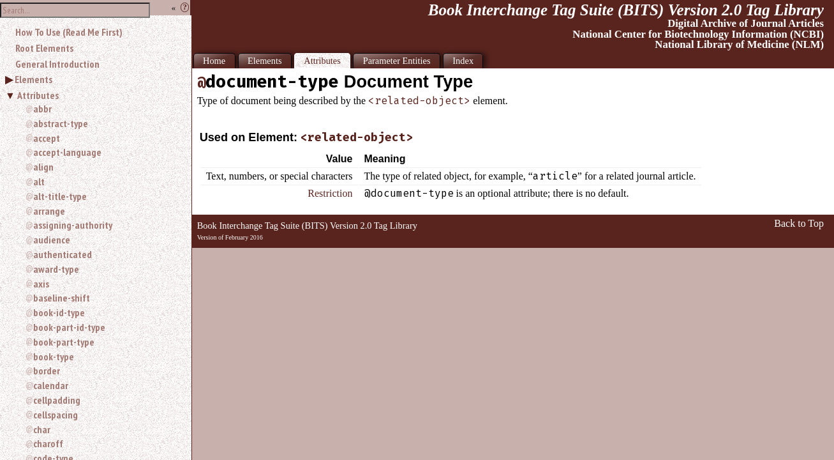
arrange (49, 210)
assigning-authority (72, 224)
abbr (42, 108)
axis (41, 283)
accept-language (67, 152)
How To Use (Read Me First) (69, 32)
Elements (33, 79)
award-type (56, 269)
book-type (53, 356)
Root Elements (44, 48)
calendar (50, 385)
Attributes (38, 95)
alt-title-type (60, 196)
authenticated (62, 254)
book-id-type (59, 312)
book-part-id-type (69, 327)
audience (51, 239)
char (41, 429)
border (46, 370)
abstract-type (60, 123)
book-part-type (63, 341)
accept (46, 138)
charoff (48, 443)
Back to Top (799, 223)
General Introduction (57, 63)
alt (39, 181)
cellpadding (56, 400)
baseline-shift (61, 297)
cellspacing (55, 414)
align (43, 166)
